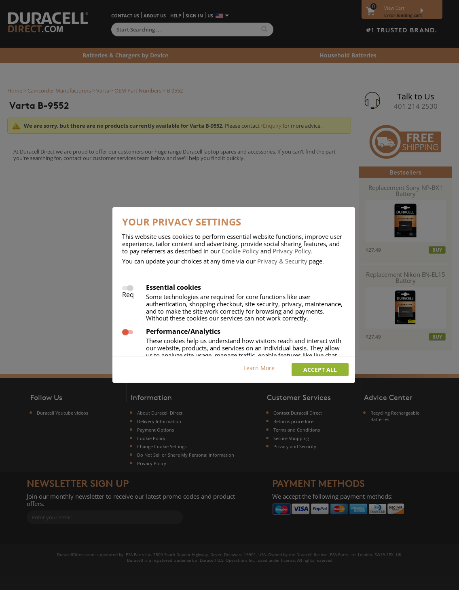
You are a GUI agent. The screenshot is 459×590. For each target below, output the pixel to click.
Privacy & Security (282, 261)
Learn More (259, 368)
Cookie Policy (240, 251)
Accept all (320, 369)
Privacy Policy (292, 251)
